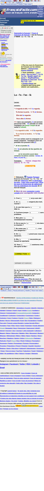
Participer (3, 22)
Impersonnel (30, 328)
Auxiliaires (35, 310)
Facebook (14, 364)
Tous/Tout (19, 351)
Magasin (2, 333)
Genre (18, 325)
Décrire (8, 320)
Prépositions (11, 346)
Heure (15, 328)
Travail (33, 351)
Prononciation (34, 343)
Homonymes (33, 68)
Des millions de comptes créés (5, 36)
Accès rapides (4, 43)
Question (37, 346)
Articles (24, 310)
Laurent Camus (12, 391)
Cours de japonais (35, 378)
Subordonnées (31, 348)
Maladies (22, 333)
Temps (3, 351)
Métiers (18, 336)
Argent (15, 310)
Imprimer (3, 44)
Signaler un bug (5, 49)
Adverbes (40, 308)
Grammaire (28, 325)
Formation (3, 325)
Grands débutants (38, 325)
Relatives (3, 348)
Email (2, 368)
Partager (36, 177)
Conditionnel (4, 315)
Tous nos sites (37, 290)
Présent (18, 346)
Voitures (21, 353)
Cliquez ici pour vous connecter (6, 31)
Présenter (24, 346)
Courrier (21, 318)
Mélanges (3, 336)
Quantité (31, 346)
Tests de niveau (10, 351)
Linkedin (35, 364)
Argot (19, 310)
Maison (8, 333)
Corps (9, 318)
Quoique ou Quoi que (29, 79)
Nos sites (27, 4)
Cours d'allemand (37, 375)
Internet (2, 330)
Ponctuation (35, 341)
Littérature (38, 330)
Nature (28, 336)
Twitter (22, 364)
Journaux (19, 330)
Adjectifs (33, 308)
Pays (18, 341)
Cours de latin (16, 380)
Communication (11, 313)
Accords (27, 308)
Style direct (15, 348)
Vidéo (1, 353)
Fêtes (13, 325)
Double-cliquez (28, 83)
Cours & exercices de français (26, 34)
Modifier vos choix (29, 401)
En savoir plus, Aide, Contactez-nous (29, 391)
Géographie (8, 328)
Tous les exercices (21, 279)
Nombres (34, 336)
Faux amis (3, 323)
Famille (40, 320)
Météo (23, 336)
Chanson (2, 313)
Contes (37, 315)
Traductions (26, 351)
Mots (27, 333)
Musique (40, 333)
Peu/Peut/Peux (33, 78)
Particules (3, 341)
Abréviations (20, 308)
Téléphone (39, 351)
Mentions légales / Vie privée (8, 401)
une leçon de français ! (5, 61)
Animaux (9, 310)
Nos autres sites (4, 66)
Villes (16, 353)
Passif (9, 341)
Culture (19, 2)
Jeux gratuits (3, 65)
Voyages (27, 353)
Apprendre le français (22, 33)
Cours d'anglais (26, 373)
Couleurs (14, 318)
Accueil (3, 18)
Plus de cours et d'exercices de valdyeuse (28, 183)
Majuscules (15, 333)
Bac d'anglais (28, 383)
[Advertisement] (29, 49)
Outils (20, 4)
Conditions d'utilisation (7, 393)
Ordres (22, 338)
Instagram (4, 364)
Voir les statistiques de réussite (25, 186)
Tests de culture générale (21, 378)
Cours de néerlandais (6, 378)
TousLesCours (11, 4)
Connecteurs (30, 315)
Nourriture (3, 338)
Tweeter (30, 177)
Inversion (8, 330)
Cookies (20, 401)
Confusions (12, 315)
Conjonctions (21, 315)
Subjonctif (23, 348)
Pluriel (22, 341)
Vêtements (34, 353)
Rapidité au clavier (5, 380)
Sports (9, 348)
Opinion (16, 338)
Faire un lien (4, 50)
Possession (3, 343)
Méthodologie (11, 336)
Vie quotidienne (9, 353)
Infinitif (37, 328)
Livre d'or (3, 45)
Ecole (22, 320)
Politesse (28, 341)
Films (37, 323)
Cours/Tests (4, 20)
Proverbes (3, 346)
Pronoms (26, 343)
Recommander (4, 48)
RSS (28, 364)
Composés (35, 313)
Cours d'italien (26, 375)
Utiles (2, 24)
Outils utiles (19, 383)
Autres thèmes (27, 70)
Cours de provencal (27, 380)
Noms (39, 336)
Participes (37, 338)
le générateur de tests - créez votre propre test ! (28, 181)
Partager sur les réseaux (10, 408)
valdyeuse (24, 180)
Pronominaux (18, 343)
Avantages (3, 40)
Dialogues (37, 318)
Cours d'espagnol (15, 375)
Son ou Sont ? (32, 74)
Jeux (2, 4)
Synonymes (40, 348)
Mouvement (33, 333)
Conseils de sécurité (22, 393)
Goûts (22, 325)
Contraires (3, 318)
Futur (8, 325)
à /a (30, 81)
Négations (10, 338)
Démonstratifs (15, 320)
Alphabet (2, 310)
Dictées (2, 320)
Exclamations (32, 320)
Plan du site (4, 46)
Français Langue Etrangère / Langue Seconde (21, 323)
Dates (31, 318)
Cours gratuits (6, 287)
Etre (26, 320)
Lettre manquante (28, 330)
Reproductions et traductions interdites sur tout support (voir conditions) (22, 396)
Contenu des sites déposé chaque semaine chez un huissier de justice (22, 398)
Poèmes (10, 343)
